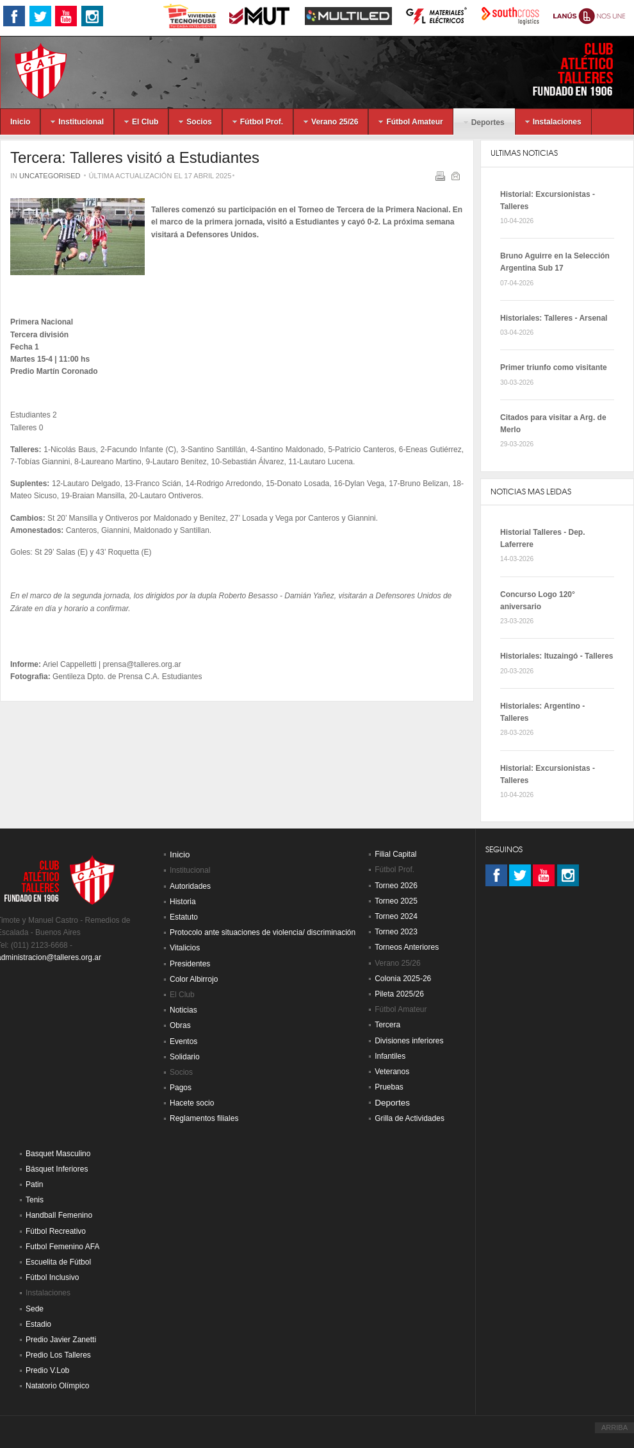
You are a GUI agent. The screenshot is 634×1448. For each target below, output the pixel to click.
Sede (35, 1308)
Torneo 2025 (396, 901)
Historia (183, 901)
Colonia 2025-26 (403, 978)
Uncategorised (49, 176)
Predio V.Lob (47, 1370)
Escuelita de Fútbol (58, 1262)
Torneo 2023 (396, 931)
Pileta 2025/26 (399, 993)
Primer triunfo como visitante (553, 367)
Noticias (183, 1010)
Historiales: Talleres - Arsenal (553, 318)
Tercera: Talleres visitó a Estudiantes (134, 157)
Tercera (387, 1024)
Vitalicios (185, 947)
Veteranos (392, 1071)
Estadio (38, 1324)
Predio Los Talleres (58, 1355)
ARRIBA (614, 1427)
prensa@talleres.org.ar (142, 664)
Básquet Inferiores (57, 1169)
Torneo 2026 (396, 885)
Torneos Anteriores (407, 947)
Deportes (392, 1102)
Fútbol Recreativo (56, 1231)
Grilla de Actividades (409, 1118)
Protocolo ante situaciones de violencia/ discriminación (262, 932)
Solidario (185, 1056)
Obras (180, 1025)
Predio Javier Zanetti (61, 1339)
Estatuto (184, 917)
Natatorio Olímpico (57, 1385)
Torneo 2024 (396, 916)
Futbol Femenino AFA (62, 1246)
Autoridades (190, 886)
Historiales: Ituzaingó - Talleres (556, 656)
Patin (34, 1184)
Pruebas (389, 1086)
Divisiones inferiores (409, 1040)
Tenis (35, 1199)
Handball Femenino (59, 1215)
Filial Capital (395, 854)
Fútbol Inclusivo (52, 1277)
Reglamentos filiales (204, 1118)
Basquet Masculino (58, 1153)
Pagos (180, 1087)
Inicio (180, 854)
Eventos (183, 1041)
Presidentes (190, 963)
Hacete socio (192, 1103)
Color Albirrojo (194, 979)
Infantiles (390, 1056)
